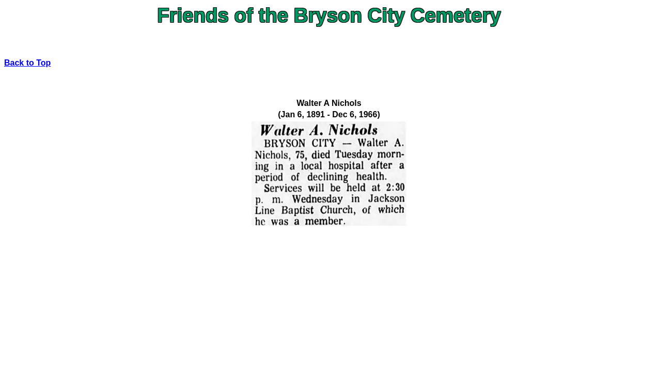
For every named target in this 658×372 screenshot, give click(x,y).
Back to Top (27, 62)
